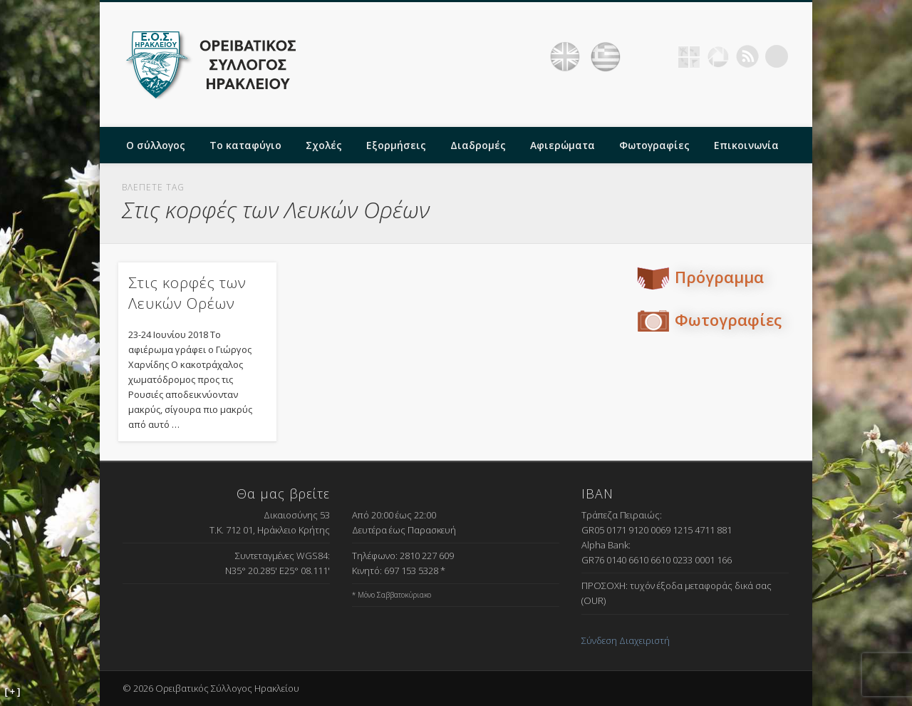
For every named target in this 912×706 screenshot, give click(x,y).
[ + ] (13, 692)
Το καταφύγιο (245, 145)
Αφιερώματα (562, 145)
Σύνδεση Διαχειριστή (625, 640)
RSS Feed (747, 56)
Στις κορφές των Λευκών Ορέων (187, 292)
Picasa (718, 56)
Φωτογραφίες (654, 145)
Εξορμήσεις (396, 145)
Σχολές (324, 145)
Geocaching (689, 56)
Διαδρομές (478, 145)
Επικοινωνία (746, 145)
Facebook (659, 56)
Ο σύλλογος (155, 145)
